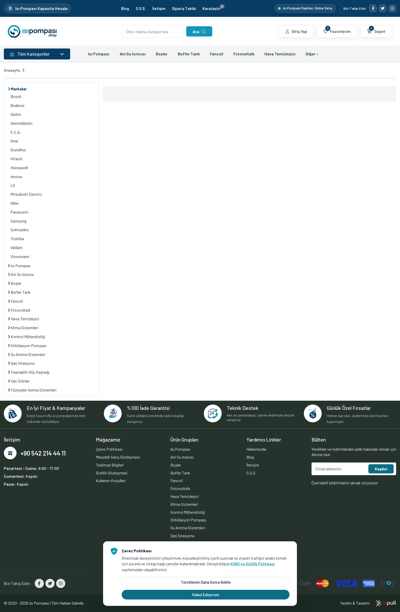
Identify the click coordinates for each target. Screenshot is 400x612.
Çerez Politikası (109, 449)
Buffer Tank (189, 53)
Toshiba (17, 238)
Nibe (14, 203)
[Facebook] (373, 8)
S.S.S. (141, 8)
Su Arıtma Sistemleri (26, 354)
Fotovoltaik (243, 53)
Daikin (15, 114)
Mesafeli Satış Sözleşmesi (118, 457)
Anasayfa (12, 70)
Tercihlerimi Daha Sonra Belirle (206, 582)
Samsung (18, 220)
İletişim (158, 8)
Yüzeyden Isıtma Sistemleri (32, 389)
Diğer (312, 53)
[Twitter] (382, 8)
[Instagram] (392, 8)
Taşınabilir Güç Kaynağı (28, 372)
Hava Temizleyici (280, 53)
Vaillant (16, 247)
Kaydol (381, 468)
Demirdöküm (21, 123)
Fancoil (216, 53)
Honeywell (19, 167)
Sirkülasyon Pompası (27, 345)
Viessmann (19, 256)
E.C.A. (15, 132)
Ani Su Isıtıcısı (133, 53)
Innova (16, 176)
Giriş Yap (296, 31)
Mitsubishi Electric (26, 194)
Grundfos (18, 149)
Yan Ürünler (19, 380)
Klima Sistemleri (23, 327)
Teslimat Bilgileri (110, 464)
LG (12, 185)
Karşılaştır (213, 8)
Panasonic (19, 212)
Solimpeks (19, 229)
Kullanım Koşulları (111, 480)
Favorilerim (337, 30)
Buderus (17, 105)
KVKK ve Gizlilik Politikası (253, 563)
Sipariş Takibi (184, 8)
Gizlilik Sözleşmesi (112, 472)
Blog (125, 8)
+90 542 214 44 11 (43, 453)
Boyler (162, 53)
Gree (14, 140)
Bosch (15, 96)
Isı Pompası (98, 53)
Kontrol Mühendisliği (26, 336)
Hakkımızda (256, 449)
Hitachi (16, 158)
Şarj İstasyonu (21, 363)
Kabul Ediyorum (205, 594)
